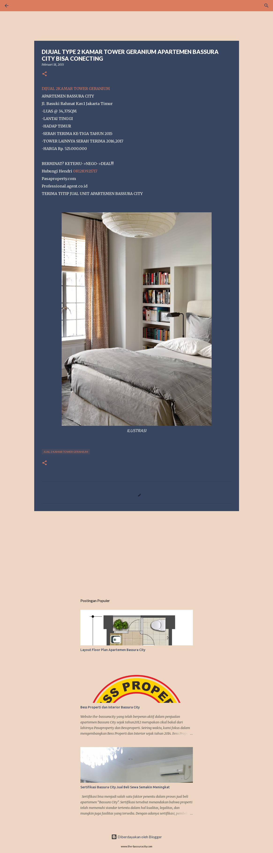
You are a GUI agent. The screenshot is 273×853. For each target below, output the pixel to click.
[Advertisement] (136, 551)
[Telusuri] (19, 5)
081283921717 (85, 171)
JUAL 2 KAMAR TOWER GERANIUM (66, 451)
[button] (44, 74)
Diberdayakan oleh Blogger (136, 836)
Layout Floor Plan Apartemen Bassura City (112, 650)
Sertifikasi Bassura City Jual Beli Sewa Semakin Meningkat (125, 787)
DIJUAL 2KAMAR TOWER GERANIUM (76, 88)
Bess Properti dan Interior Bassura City (110, 707)
